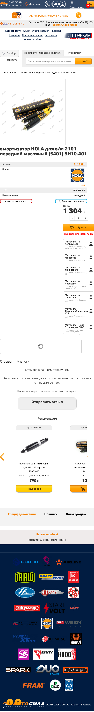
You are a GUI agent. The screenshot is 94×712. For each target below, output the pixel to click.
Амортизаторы (69, 73)
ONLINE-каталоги (41, 31)
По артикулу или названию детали (42, 53)
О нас (39, 39)
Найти (85, 61)
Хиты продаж (76, 514)
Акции (26, 31)
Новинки (50, 514)
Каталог (14, 73)
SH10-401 (79, 164)
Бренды (56, 31)
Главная (4, 73)
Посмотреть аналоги (15, 201)
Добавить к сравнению (70, 201)
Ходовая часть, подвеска (48, 73)
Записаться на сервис (65, 24)
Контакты (29, 39)
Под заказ (34, 488)
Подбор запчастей (12, 54)
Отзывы (6, 361)
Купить (82, 227)
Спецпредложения (22, 514)
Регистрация (77, 7)
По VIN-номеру (73, 53)
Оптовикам (51, 35)
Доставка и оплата (32, 35)
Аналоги (23, 361)
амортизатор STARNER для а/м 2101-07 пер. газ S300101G (34, 467)
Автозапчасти (13, 31)
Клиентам (14, 35)
